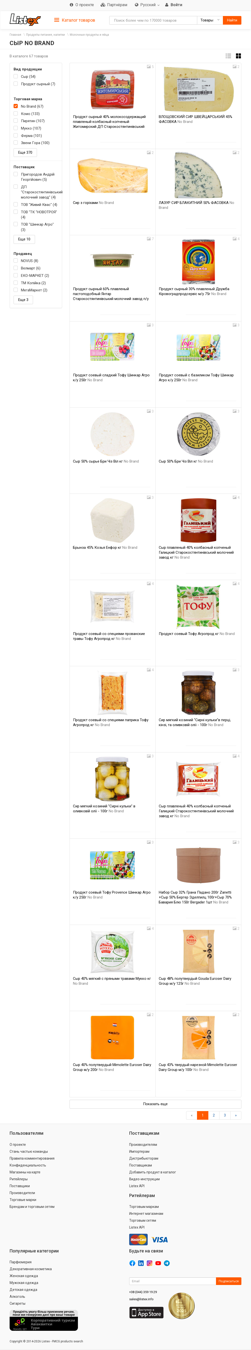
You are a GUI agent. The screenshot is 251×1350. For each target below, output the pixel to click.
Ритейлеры (19, 1179)
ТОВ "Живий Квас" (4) (39, 204)
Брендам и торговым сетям (32, 1207)
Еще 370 (25, 152)
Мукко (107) (31, 128)
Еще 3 (23, 300)
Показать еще (155, 1104)
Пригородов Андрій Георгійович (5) (37, 177)
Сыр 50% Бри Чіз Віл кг (186, 461)
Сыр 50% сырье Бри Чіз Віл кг (106, 461)
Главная (15, 34)
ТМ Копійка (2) (33, 283)
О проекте (18, 1145)
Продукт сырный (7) (38, 84)
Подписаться (229, 1281)
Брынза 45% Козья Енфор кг (105, 547)
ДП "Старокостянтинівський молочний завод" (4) (39, 192)
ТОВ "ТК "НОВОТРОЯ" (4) (39, 214)
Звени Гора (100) (35, 143)
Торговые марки (23, 1200)
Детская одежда (23, 1290)
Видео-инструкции (144, 1179)
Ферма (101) (31, 135)
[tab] (75, 20)
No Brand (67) (32, 106)
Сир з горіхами (93, 202)
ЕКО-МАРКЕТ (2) (35, 275)
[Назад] (191, 1115)
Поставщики (20, 1186)
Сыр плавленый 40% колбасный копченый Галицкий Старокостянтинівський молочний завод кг (196, 552)
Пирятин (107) (33, 121)
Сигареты (17, 1303)
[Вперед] (235, 1115)
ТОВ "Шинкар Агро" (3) (37, 227)
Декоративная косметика (31, 1269)
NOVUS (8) (29, 261)
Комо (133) (30, 114)
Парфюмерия (21, 1262)
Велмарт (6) (30, 268)
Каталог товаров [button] (74, 20)
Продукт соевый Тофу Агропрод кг (197, 634)
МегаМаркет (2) (34, 290)
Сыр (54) (28, 76)
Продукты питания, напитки (45, 34)
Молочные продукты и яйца (89, 34)
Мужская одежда (24, 1283)
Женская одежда (24, 1276)
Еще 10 (24, 239)
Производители (22, 1193)
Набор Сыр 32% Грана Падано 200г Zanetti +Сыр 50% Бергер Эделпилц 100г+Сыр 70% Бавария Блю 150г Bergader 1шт (195, 897)
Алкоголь (17, 1297)
